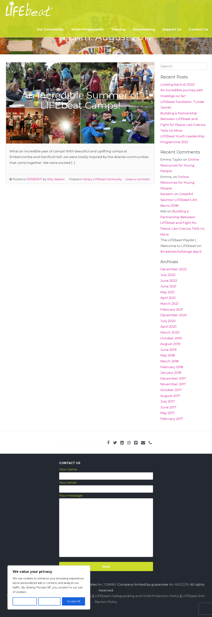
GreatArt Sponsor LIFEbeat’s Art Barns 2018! (178, 199)
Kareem (167, 194)
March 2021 (169, 303)
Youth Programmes (87, 29)
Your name (68, 469)
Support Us (171, 29)
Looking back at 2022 (177, 84)
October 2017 (171, 390)
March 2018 (169, 361)
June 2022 (168, 281)
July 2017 (167, 401)
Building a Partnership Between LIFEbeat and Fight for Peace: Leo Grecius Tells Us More (182, 222)
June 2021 (168, 286)
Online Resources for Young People (179, 165)
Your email (68, 482)
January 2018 (170, 373)
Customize (24, 601)
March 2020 (169, 332)
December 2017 (173, 378)
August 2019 (170, 344)
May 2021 (167, 292)
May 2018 (167, 355)
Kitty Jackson (56, 179)
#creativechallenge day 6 (180, 251)
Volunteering (144, 29)
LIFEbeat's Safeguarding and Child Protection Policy (137, 596)
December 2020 (173, 315)
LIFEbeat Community (107, 179)
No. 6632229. (179, 584)
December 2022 (173, 269)
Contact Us (198, 29)
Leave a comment (137, 179)
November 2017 (173, 384)
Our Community (50, 29)
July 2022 (167, 275)
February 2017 (171, 419)
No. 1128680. (107, 584)
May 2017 (167, 413)
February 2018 (171, 367)
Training (118, 29)
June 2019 (168, 350)
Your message (71, 495)
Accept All (73, 601)
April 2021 (168, 298)
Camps (87, 179)
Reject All (49, 601)
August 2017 (170, 396)
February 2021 (171, 309)
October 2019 (171, 338)
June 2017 (168, 407)
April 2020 (168, 326)
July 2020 (168, 321)
